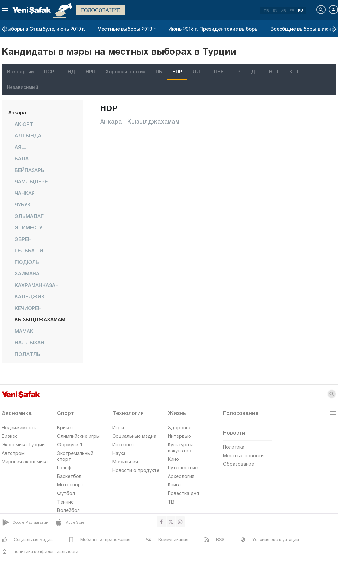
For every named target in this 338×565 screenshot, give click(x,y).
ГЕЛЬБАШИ (29, 250)
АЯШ (21, 147)
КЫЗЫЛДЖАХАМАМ (40, 319)
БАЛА (22, 158)
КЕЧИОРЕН (28, 308)
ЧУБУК (23, 204)
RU (300, 10)
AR (283, 10)
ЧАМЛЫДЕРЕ (31, 181)
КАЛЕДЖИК (30, 296)
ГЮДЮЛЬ (27, 262)
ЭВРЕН (23, 239)
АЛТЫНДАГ (29, 135)
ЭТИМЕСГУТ (30, 227)
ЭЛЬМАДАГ (29, 216)
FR (292, 10)
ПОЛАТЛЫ (28, 354)
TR (266, 10)
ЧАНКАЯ (25, 193)
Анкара (17, 112)
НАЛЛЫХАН (29, 342)
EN (275, 10)
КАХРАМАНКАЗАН (37, 285)
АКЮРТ (24, 124)
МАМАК (24, 331)
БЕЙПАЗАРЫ (30, 170)
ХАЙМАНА (27, 273)
